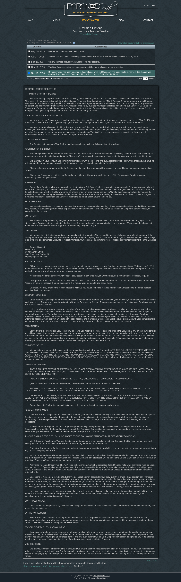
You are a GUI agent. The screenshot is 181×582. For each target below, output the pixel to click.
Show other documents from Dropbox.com (136, 43)
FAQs (121, 20)
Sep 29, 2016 (36, 73)
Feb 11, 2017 (36, 62)
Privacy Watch (90, 20)
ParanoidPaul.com (101, 575)
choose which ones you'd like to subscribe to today (48, 566)
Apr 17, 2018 (36, 56)
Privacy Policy (79, 578)
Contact (148, 20)
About (57, 20)
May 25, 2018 (36, 51)
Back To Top (152, 560)
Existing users (150, 5)
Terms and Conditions (97, 578)
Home (30, 20)
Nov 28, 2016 (36, 67)
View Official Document (90, 34)
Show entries (145, 78)
